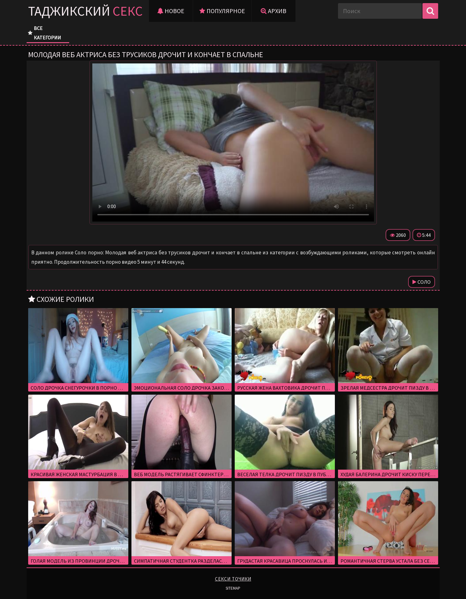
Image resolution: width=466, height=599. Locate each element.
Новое (170, 11)
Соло (421, 282)
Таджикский (85, 11)
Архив (273, 11)
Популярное (222, 11)
